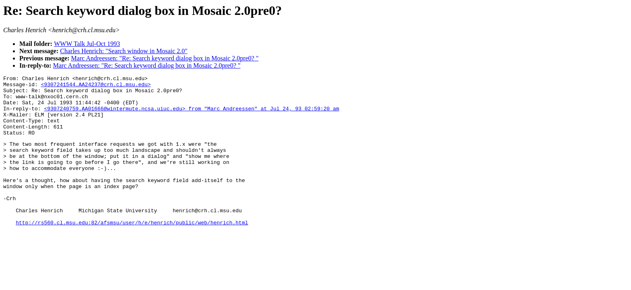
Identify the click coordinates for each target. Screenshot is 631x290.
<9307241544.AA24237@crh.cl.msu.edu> (96, 86)
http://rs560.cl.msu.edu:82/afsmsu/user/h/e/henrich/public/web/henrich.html (132, 251)
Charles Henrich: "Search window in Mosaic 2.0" (124, 51)
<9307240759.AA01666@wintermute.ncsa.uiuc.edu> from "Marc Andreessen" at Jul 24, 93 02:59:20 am (191, 115)
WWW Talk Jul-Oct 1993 (87, 43)
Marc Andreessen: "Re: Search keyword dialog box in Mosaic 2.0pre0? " (165, 58)
